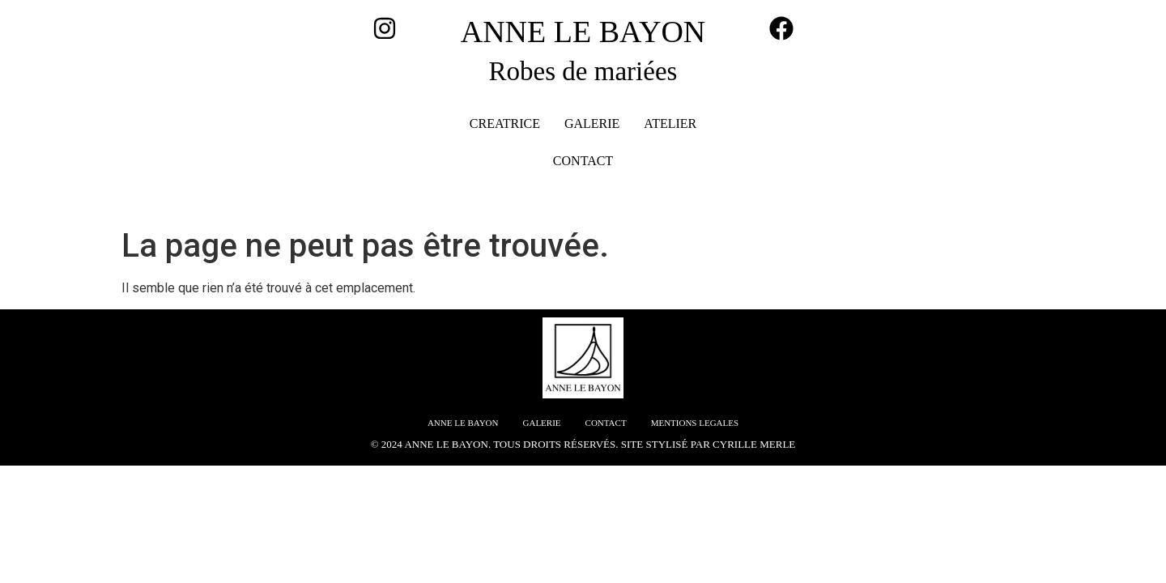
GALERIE (591, 123)
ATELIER (670, 123)
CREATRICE (505, 123)
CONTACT (583, 161)
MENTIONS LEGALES (694, 423)
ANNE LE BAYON (583, 32)
